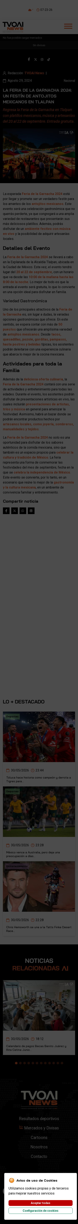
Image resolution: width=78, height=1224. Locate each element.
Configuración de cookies (40, 1210)
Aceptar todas (40, 1203)
